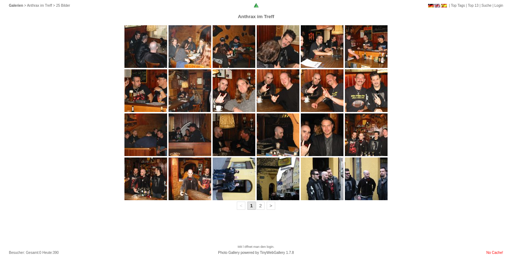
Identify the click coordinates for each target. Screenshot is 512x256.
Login (499, 5)
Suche (486, 5)
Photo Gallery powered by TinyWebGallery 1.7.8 (256, 253)
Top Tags (458, 5)
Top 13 (473, 5)
